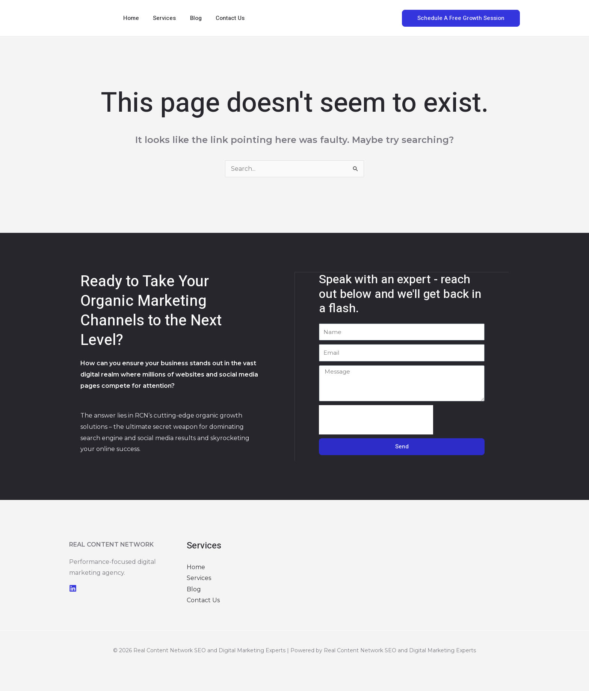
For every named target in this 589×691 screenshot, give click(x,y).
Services (160, 18)
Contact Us (220, 18)
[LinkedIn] (73, 588)
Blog (189, 18)
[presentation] (376, 419)
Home (129, 18)
